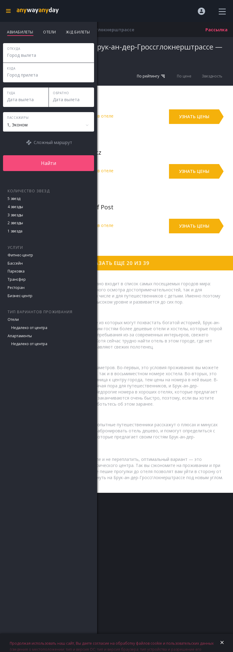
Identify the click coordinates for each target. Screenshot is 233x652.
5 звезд (14, 198)
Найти (48, 163)
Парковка (16, 271)
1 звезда (15, 231)
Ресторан (16, 287)
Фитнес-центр (20, 255)
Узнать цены (194, 116)
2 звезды (15, 222)
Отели (13, 319)
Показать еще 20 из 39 (116, 263)
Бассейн (15, 263)
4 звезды (15, 206)
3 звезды (15, 215)
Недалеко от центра (29, 327)
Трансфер (17, 279)
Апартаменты (20, 335)
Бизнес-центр (20, 295)
